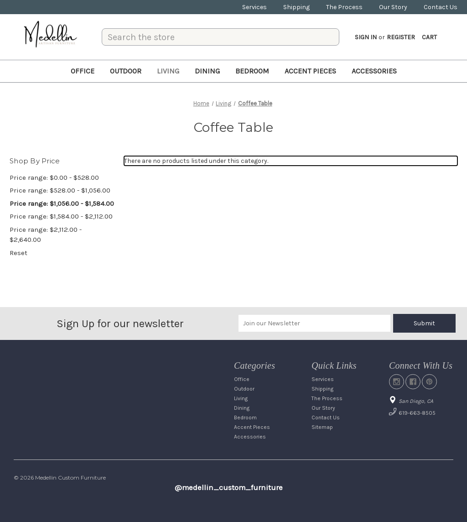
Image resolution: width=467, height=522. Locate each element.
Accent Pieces (310, 71)
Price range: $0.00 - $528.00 (54, 177)
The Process (344, 7)
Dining (207, 71)
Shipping (296, 7)
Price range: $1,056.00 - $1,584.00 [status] (62, 203)
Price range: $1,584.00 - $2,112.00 (61, 216)
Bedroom (252, 71)
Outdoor (125, 71)
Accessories (374, 71)
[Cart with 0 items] (429, 37)
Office (82, 71)
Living (168, 71)
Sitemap (322, 427)
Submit (424, 323)
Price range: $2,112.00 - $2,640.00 (46, 234)
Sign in (366, 37)
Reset (18, 253)
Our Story (393, 7)
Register (401, 37)
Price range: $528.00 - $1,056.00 (60, 190)
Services (254, 7)
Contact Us (440, 7)
